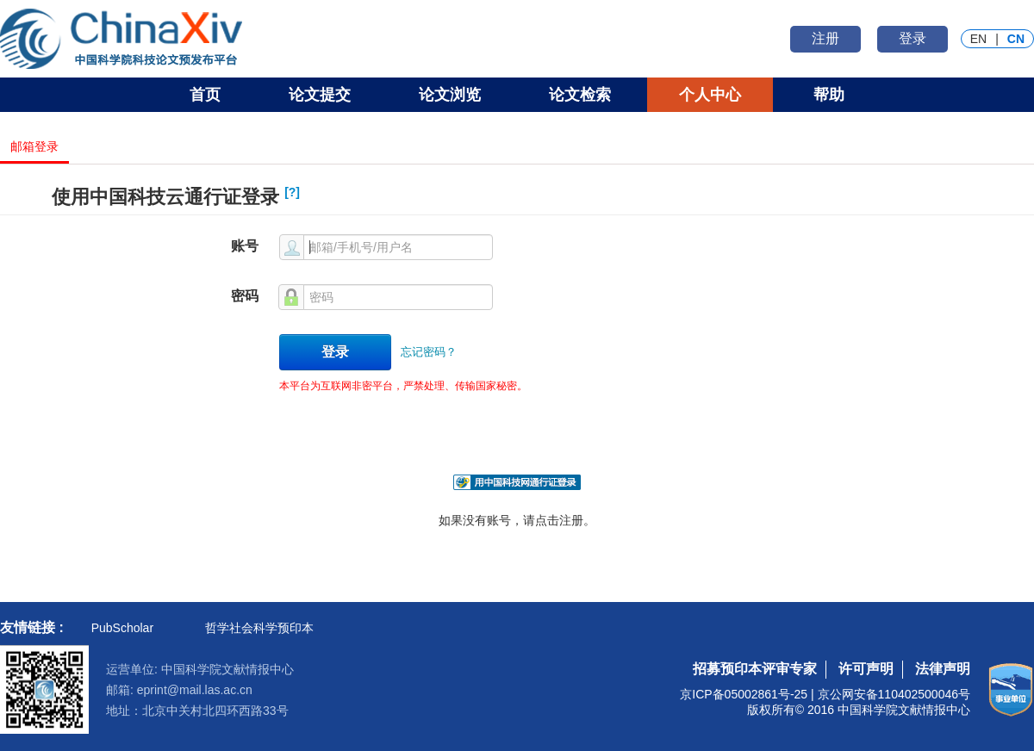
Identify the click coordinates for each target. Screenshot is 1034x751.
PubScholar (122, 628)
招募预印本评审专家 (755, 668)
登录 (912, 38)
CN (1016, 39)
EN (978, 39)
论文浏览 (450, 94)
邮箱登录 (34, 146)
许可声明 (866, 668)
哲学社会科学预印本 (259, 628)
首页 (205, 94)
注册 (825, 38)
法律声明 (942, 668)
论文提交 (320, 94)
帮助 (828, 94)
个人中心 (710, 94)
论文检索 (580, 94)
